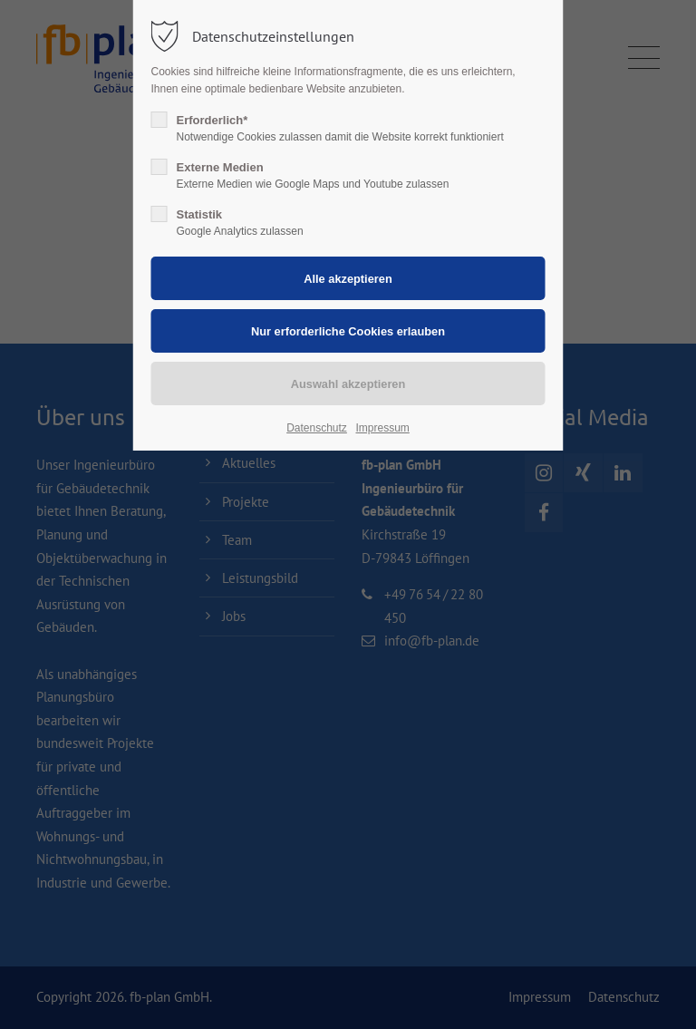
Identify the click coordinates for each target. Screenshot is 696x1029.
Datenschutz (316, 428)
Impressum (382, 428)
